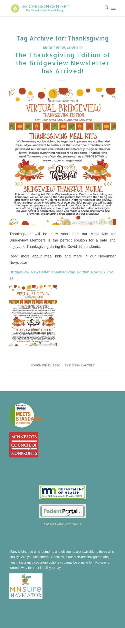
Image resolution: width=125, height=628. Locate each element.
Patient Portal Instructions (62, 524)
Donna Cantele (82, 365)
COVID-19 (75, 48)
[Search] (104, 8)
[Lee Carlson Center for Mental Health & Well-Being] (51, 8)
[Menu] (113, 8)
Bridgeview (54, 48)
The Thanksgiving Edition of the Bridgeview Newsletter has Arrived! (63, 63)
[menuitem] (104, 8)
